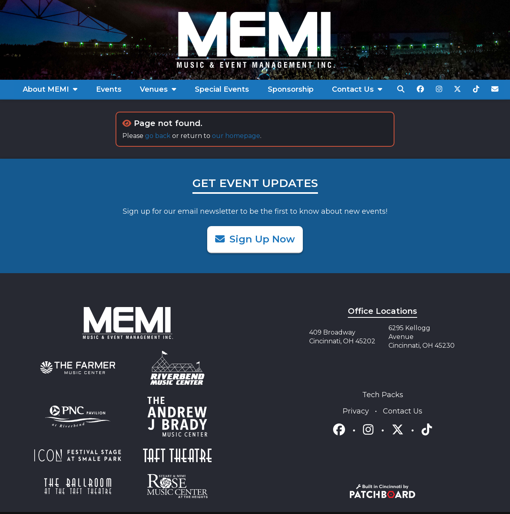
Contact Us (402, 411)
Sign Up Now (255, 239)
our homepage (236, 136)
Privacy (357, 411)
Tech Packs (382, 394)
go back (158, 136)
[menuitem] (50, 90)
